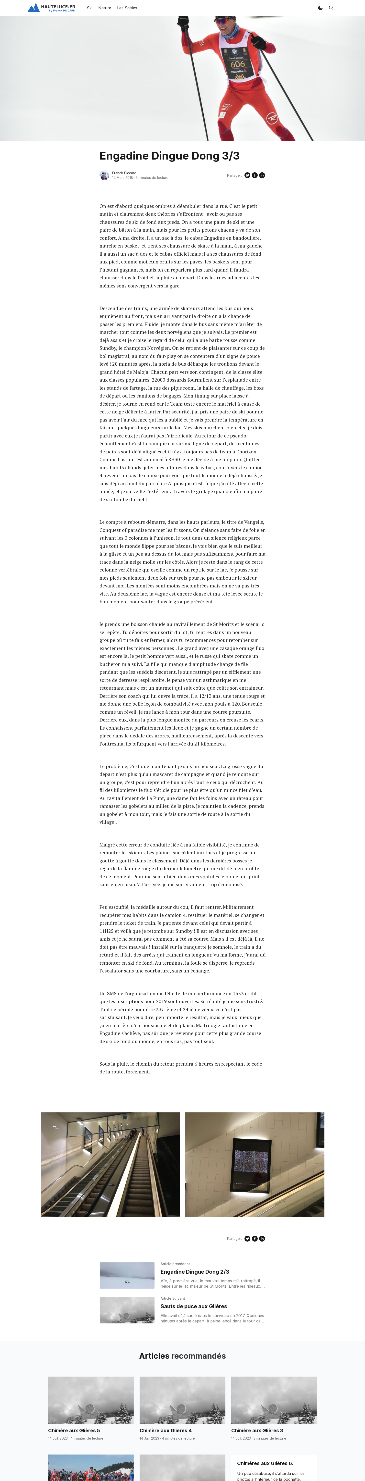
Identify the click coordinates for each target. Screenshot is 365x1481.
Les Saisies (127, 7)
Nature (104, 7)
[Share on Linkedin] (262, 175)
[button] (320, 8)
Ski (89, 7)
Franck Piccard (124, 173)
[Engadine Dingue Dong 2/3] (127, 1275)
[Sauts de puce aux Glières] (127, 1310)
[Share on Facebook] (254, 175)
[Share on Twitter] (247, 175)
